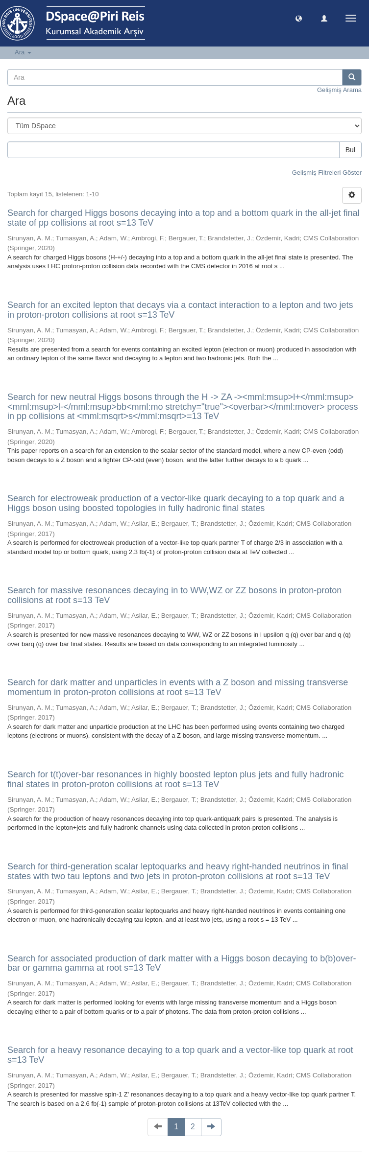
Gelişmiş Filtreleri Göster (327, 172)
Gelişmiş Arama (339, 89)
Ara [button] (23, 52)
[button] (298, 18)
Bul (350, 150)
